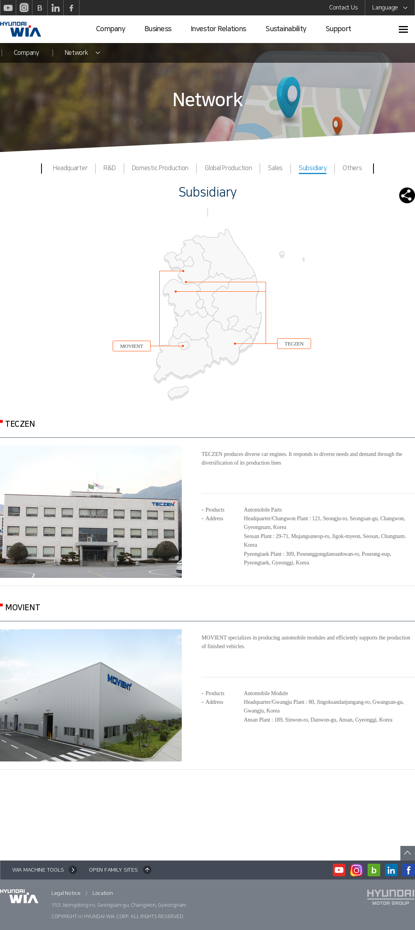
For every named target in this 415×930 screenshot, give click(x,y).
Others (352, 168)
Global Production (228, 168)
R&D (109, 168)
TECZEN (294, 344)
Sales (275, 168)
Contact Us (343, 7)
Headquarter (70, 168)
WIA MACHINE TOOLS (38, 870)
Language (389, 8)
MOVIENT (131, 346)
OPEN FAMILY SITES (113, 870)
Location (102, 893)
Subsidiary (312, 169)
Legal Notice (66, 893)
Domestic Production (160, 168)
